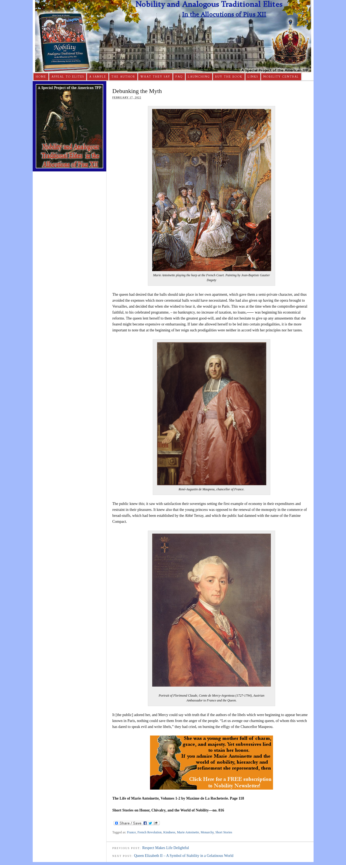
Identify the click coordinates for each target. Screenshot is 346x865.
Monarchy (207, 832)
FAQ (179, 77)
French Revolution (150, 832)
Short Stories (223, 832)
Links (253, 77)
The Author (123, 77)
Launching (199, 77)
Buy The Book (228, 77)
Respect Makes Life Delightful (165, 848)
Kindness (169, 832)
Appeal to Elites (67, 77)
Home (41, 77)
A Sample (97, 77)
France (131, 832)
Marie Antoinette (188, 832)
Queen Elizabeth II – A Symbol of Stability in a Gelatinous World (184, 856)
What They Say (155, 77)
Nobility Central (281, 77)
